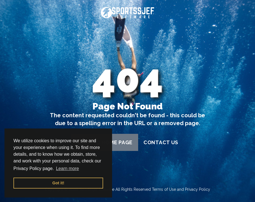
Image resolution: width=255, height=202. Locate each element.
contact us (160, 142)
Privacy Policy (197, 189)
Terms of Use (164, 189)
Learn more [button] (67, 168)
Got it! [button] (58, 183)
